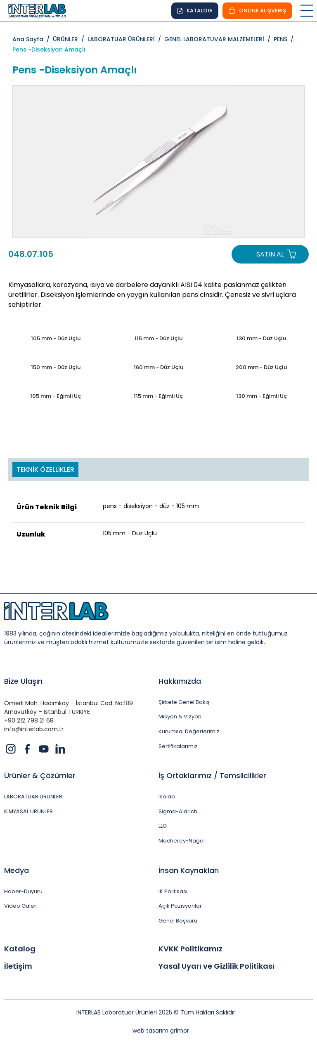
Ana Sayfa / (32, 39)
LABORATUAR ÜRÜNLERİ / (126, 39)
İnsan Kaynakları (188, 870)
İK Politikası (172, 891)
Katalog (19, 948)
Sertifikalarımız (178, 746)
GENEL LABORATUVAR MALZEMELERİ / (219, 39)
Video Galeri (21, 906)
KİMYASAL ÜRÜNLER (28, 811)
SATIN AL (270, 254)
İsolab (166, 796)
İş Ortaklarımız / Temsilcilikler (212, 775)
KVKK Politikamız (190, 948)
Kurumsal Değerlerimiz (189, 731)
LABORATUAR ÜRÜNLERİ (34, 796)
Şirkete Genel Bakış (184, 702)
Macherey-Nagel (181, 841)
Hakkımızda (179, 681)
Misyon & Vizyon (179, 716)
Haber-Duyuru (23, 891)
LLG (162, 826)
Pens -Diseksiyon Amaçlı (48, 49)
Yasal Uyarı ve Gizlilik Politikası (216, 966)
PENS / (285, 39)
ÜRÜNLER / (70, 39)
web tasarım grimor (160, 1030)
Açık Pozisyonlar (180, 906)
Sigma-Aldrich (177, 811)
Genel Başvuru (177, 921)
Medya (16, 870)
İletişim (18, 966)
